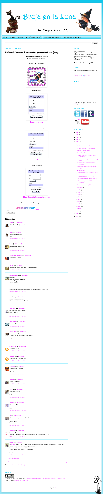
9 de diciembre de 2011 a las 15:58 (18, 410)
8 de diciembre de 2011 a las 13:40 (18, 250)
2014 (77, 135)
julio (78, 197)
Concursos (12, 210)
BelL (16, 478)
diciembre (79, 144)
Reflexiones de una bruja (72, 37)
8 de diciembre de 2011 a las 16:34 (18, 361)
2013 (77, 137)
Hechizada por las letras (52, 37)
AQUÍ (75, 104)
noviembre (80, 187)
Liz (36, 160)
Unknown (12, 356)
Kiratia (11, 442)
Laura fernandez (36, 122)
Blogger (56, 488)
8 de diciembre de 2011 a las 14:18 (18, 270)
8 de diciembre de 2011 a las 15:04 (18, 316)
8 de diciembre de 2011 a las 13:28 (18, 238)
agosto (79, 194)
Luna (11, 232)
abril (78, 204)
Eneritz (11, 265)
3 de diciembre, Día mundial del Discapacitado (85, 181)
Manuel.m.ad (13, 331)
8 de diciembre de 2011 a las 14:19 (18, 291)
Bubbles (12, 379)
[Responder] (20, 222)
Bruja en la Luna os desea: (83, 150)
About (12, 37)
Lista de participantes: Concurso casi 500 (87, 178)
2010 (77, 214)
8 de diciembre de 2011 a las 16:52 (18, 384)
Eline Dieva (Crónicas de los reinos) (36, 197)
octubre (79, 190)
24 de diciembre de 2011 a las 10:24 (18, 455)
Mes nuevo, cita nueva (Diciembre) (85, 184)
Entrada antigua (64, 462)
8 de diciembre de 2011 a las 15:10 (18, 326)
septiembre (80, 192)
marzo (79, 206)
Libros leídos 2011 (81, 153)
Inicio (37, 462)
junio (78, 199)
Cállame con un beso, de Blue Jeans (85, 176)
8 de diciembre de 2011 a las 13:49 (18, 260)
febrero (79, 208)
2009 (77, 216)
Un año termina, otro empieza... (84, 146)
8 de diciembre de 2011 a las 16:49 (18, 374)
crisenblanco (13, 346)
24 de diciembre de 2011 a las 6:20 (18, 437)
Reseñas (20, 37)
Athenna (12, 402)
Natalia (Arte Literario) (15, 255)
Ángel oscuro (13, 321)
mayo (78, 201)
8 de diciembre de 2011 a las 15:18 (18, 341)
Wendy (11, 389)
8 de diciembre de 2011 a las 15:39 (18, 351)
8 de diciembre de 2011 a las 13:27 (18, 227)
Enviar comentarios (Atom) (18, 465)
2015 (77, 132)
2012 (77, 139)
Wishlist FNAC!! (81, 170)
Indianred (12, 430)
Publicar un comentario (13, 458)
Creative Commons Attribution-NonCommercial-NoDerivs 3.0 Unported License (46, 478)
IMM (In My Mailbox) (33, 37)
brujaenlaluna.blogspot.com (21, 480)
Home (5, 37)
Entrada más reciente (11, 462)
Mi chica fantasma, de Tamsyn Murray (86, 148)
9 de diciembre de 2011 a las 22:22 (18, 425)
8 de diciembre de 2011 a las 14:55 (18, 303)
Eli (10, 415)
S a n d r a (12, 366)
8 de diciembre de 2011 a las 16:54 (18, 397)
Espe (11, 244)
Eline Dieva (12, 308)
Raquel (11, 222)
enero (78, 211)
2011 (77, 142)
